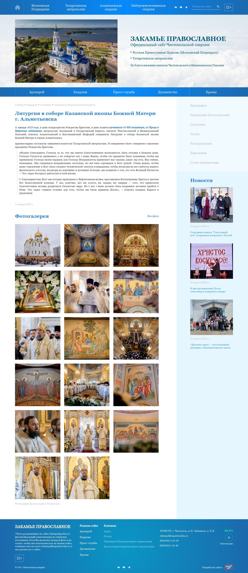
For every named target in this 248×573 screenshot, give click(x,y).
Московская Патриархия (40, 7)
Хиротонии (198, 153)
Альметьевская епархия (111, 7)
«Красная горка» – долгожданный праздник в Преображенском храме (210, 346)
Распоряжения (201, 143)
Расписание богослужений (209, 115)
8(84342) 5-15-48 (169, 545)
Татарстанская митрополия (75, 7)
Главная (19, 105)
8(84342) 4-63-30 (169, 540)
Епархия (80, 92)
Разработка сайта (212, 567)
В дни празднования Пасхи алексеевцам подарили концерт (208, 290)
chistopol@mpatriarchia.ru (174, 536)
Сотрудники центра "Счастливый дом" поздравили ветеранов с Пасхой (211, 234)
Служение (45, 105)
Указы (194, 134)
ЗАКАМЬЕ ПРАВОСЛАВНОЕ (178, 38)
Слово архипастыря (204, 162)
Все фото (153, 216)
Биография (198, 105)
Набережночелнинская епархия (148, 7)
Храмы (211, 92)
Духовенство (167, 92)
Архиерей (36, 92)
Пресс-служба (124, 92)
